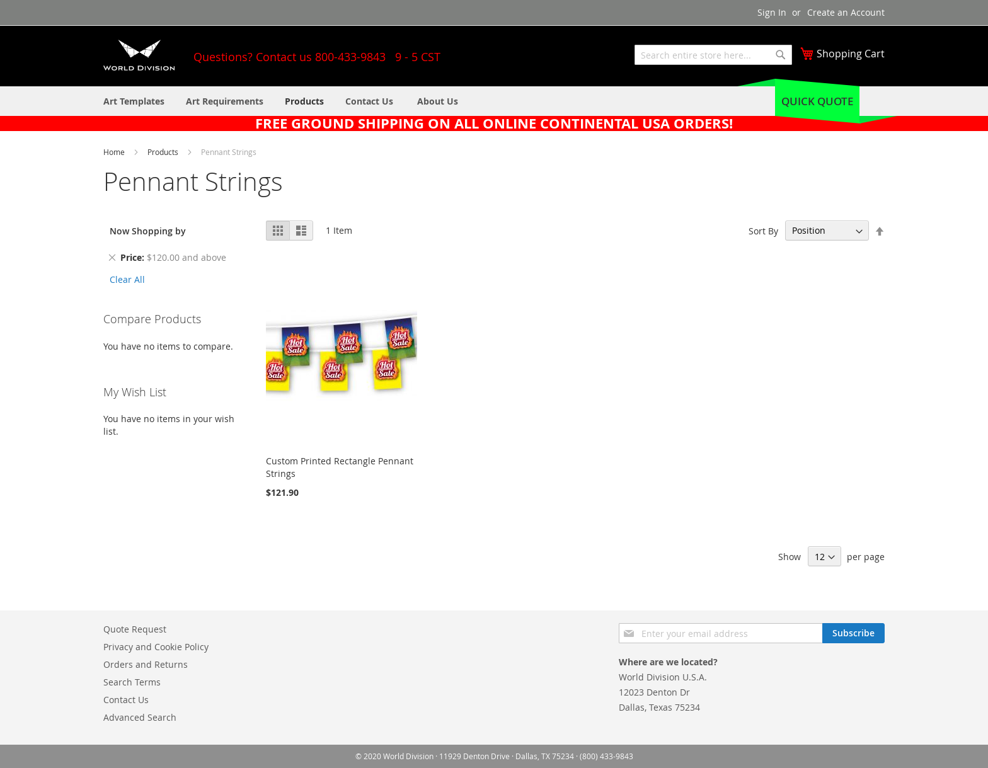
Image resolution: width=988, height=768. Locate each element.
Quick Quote (817, 101)
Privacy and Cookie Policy (156, 647)
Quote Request (134, 629)
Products (163, 152)
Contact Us (126, 700)
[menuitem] (438, 101)
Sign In (771, 12)
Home (115, 152)
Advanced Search (139, 717)
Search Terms (132, 682)
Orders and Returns (145, 664)
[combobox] (713, 55)
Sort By (763, 230)
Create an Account (846, 12)
